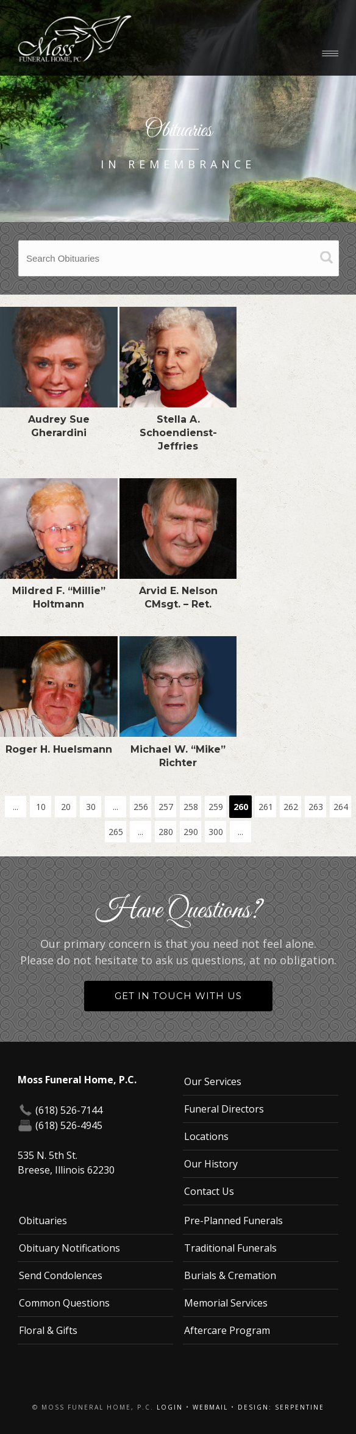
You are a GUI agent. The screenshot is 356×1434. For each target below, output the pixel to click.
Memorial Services (226, 1303)
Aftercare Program (227, 1330)
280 (165, 831)
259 (215, 806)
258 (190, 806)
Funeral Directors (224, 1109)
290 (190, 831)
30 (91, 806)
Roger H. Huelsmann (58, 749)
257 (165, 806)
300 (215, 831)
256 (141, 806)
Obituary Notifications (69, 1248)
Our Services (212, 1081)
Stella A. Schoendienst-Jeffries (178, 433)
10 (41, 806)
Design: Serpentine (281, 1407)
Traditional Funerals (230, 1248)
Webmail (210, 1407)
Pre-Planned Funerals (233, 1220)
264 (340, 806)
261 (265, 806)
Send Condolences (60, 1275)
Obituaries (43, 1220)
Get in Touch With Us (178, 996)
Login (170, 1407)
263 (315, 806)
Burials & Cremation (230, 1275)
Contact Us (209, 1191)
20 (66, 806)
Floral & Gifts (48, 1330)
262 (290, 806)
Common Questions (64, 1303)
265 (116, 831)
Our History (211, 1164)
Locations (206, 1136)
